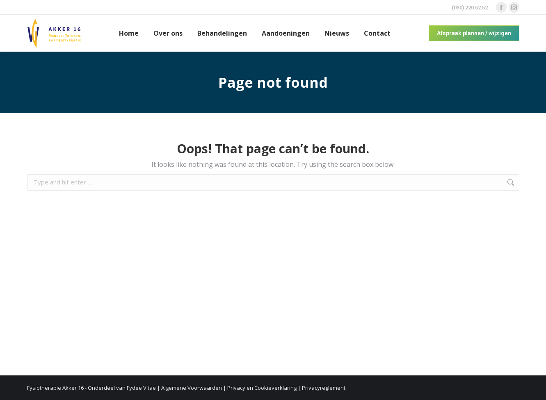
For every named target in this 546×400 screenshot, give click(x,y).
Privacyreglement (323, 387)
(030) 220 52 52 (470, 8)
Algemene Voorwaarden (191, 387)
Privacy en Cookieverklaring (262, 387)
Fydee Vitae (141, 387)
